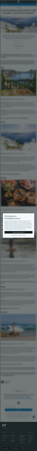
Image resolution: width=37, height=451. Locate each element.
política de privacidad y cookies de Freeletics (17, 229)
